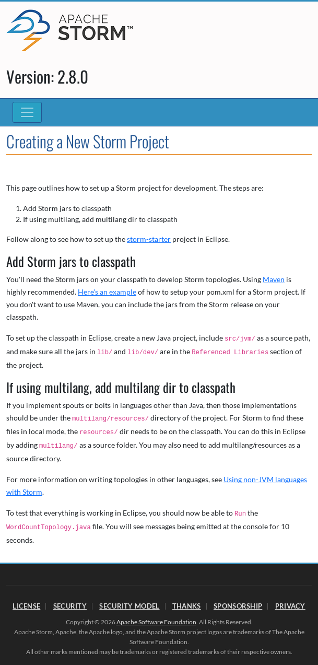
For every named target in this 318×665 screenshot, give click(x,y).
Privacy (290, 606)
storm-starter (149, 239)
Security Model (129, 606)
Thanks (186, 606)
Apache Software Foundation (156, 622)
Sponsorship (238, 606)
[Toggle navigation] (27, 112)
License (26, 606)
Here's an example (107, 291)
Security (70, 606)
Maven (274, 279)
